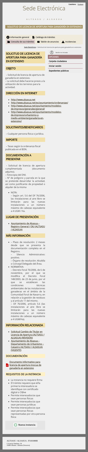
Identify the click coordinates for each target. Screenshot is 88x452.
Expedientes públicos (59, 70)
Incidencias (70, 41)
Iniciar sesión (55, 66)
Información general (19, 37)
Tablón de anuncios (50, 41)
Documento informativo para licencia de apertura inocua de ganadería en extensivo (25, 365)
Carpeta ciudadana (58, 61)
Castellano (72, 4)
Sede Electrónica (30, 47)
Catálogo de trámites (45, 37)
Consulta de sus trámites (22, 41)
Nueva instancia (24, 424)
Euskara (80, 4)
